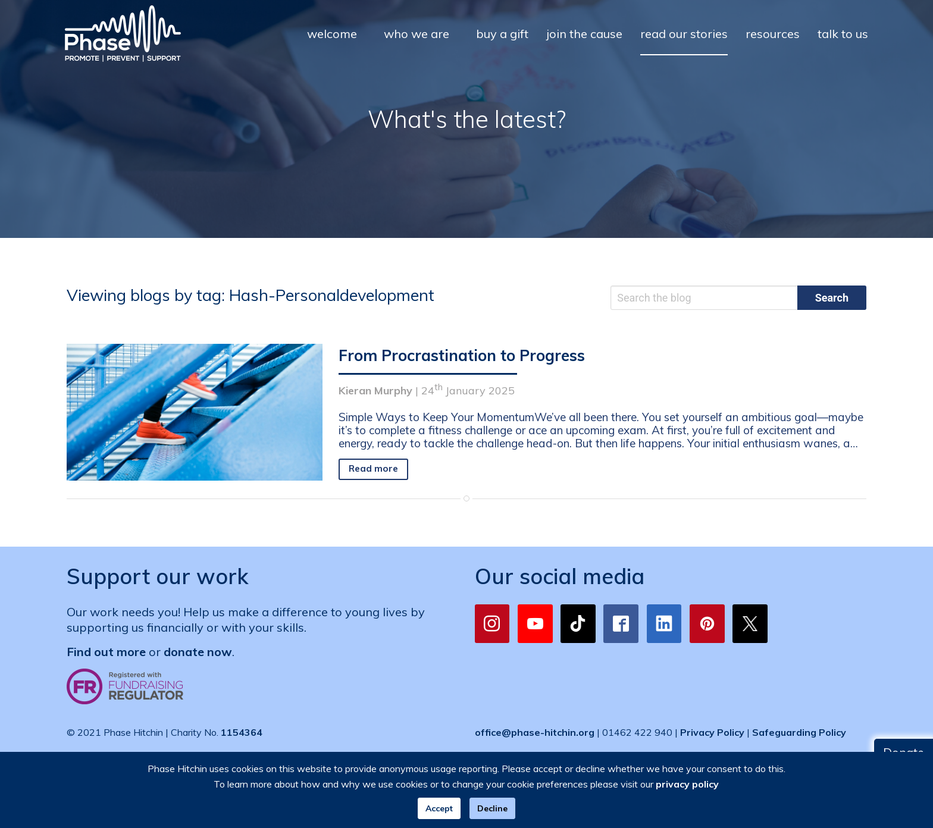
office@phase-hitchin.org (534, 732)
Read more (373, 468)
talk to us (843, 33)
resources (773, 33)
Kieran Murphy (375, 390)
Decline (492, 808)
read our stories (684, 33)
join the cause (584, 33)
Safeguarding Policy (799, 732)
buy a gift (502, 33)
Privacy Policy (712, 732)
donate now (198, 651)
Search (832, 297)
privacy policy (687, 784)
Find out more (106, 651)
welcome (332, 33)
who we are (416, 33)
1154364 (241, 732)
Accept (439, 808)
